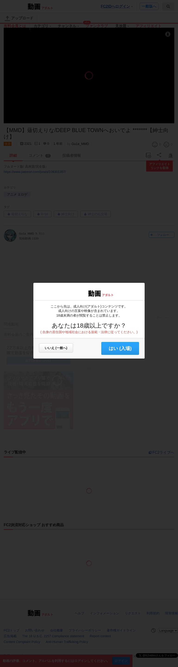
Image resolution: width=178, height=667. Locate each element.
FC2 (75, 293)
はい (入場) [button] (120, 348)
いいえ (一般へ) (56, 348)
